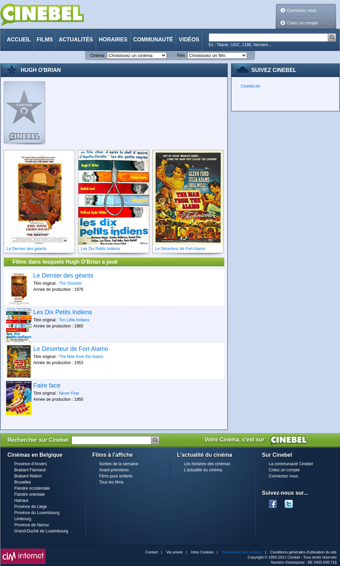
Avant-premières (114, 470)
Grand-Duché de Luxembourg (41, 531)
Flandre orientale (29, 494)
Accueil (19, 39)
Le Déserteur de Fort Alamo (70, 348)
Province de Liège (30, 506)
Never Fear (69, 393)
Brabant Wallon (28, 476)
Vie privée (174, 552)
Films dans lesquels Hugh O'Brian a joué (61, 262)
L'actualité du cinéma (203, 470)
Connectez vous (301, 10)
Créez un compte (302, 23)
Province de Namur (31, 525)
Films (45, 39)
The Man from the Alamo (81, 356)
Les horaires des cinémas (207, 463)
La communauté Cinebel (291, 463)
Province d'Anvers (30, 463)
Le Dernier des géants (63, 275)
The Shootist (70, 283)
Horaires (113, 39)
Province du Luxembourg (36, 512)
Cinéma (97, 55)
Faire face (46, 385)
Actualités (76, 39)
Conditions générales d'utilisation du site (303, 552)
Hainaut (21, 500)
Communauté (153, 39)
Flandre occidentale (32, 488)
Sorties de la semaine (118, 463)
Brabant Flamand (29, 470)
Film (181, 55)
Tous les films (111, 482)
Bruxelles (22, 482)
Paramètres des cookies (242, 552)
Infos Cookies (202, 552)
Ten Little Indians (74, 320)
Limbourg (22, 518)
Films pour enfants (116, 476)
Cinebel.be (250, 86)
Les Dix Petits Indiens (62, 312)
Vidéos (189, 39)
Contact (151, 552)
